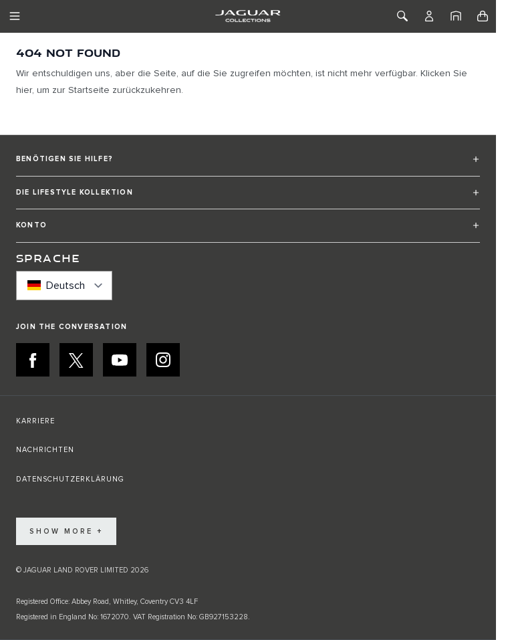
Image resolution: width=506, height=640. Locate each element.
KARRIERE (35, 421)
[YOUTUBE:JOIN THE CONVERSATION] (119, 360)
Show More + (66, 531)
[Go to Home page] (248, 16)
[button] (248, 165)
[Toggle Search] (402, 16)
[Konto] (429, 16)
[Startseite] (455, 16)
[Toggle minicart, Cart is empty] (482, 16)
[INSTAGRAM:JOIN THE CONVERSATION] (163, 360)
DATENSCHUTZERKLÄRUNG (70, 479)
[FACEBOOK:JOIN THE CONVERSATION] (32, 360)
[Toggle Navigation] (14, 16)
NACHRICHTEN (45, 449)
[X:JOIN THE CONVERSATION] (76, 360)
